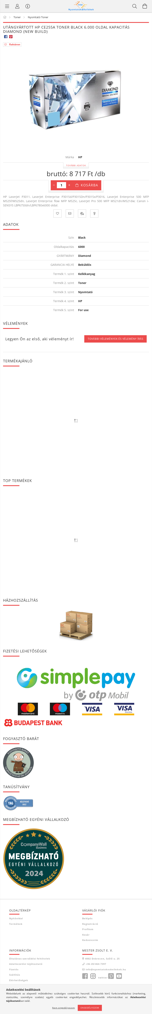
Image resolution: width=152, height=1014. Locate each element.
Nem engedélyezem (63, 1007)
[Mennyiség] (61, 185)
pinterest (111, 976)
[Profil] (17, 6)
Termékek (16, 923)
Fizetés (13, 969)
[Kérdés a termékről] (94, 213)
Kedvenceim (90, 940)
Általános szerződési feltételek (29, 958)
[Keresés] (135, 6)
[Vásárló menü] (28, 6)
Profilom (87, 929)
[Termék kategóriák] (7, 6)
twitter (103, 977)
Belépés (87, 918)
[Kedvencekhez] (57, 213)
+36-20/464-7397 (96, 963)
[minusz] (54, 185)
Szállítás (14, 974)
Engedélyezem (90, 1007)
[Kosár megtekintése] (145, 6)
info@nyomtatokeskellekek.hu (106, 969)
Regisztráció (90, 923)
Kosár (86, 934)
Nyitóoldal (16, 918)
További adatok (76, 165)
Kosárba (89, 185)
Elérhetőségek (18, 980)
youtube (119, 976)
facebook (85, 976)
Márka (69, 157)
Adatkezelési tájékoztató (26, 963)
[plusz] (69, 185)
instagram (93, 976)
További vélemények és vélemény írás (115, 339)
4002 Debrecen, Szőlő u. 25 (102, 958)
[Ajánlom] (70, 213)
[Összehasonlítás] (82, 213)
